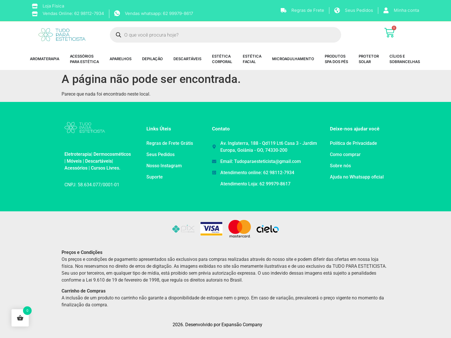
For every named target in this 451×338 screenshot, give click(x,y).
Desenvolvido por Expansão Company (223, 324)
